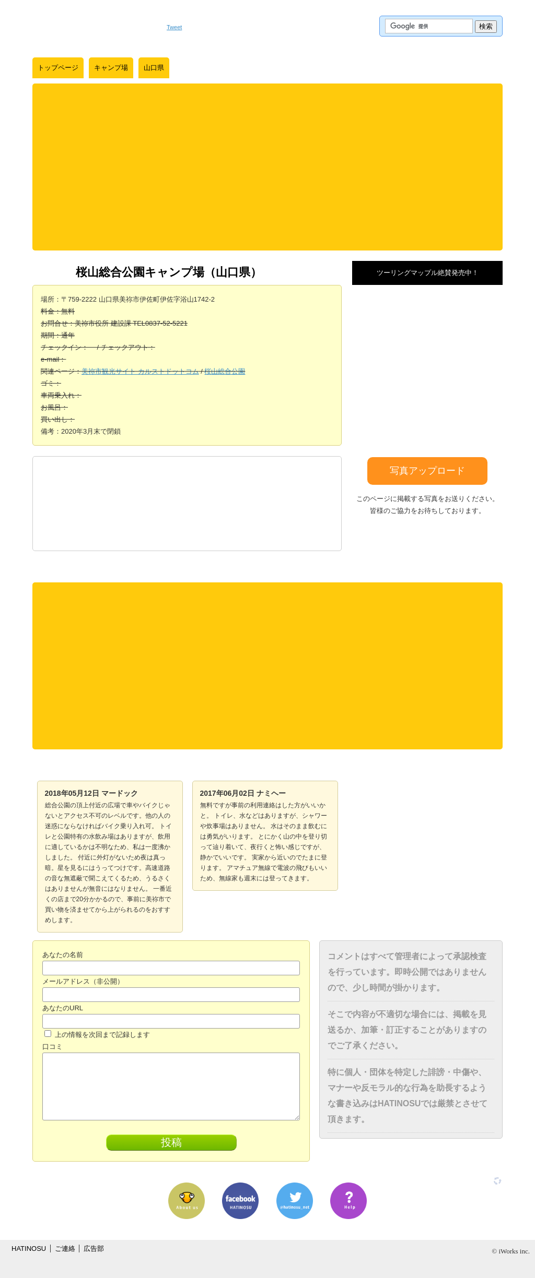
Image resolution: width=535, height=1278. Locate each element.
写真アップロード (427, 470)
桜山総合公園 (224, 371)
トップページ (58, 67)
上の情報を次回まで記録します (97, 1034)
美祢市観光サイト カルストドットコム (140, 371)
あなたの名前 (62, 955)
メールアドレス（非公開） (83, 981)
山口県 (154, 67)
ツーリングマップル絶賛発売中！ (428, 273)
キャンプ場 (111, 67)
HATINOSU (28, 1248)
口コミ (52, 1046)
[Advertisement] (267, 167)
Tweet (174, 27)
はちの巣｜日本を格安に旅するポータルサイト (94, 26)
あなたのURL (62, 1008)
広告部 (94, 1248)
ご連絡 (65, 1248)
